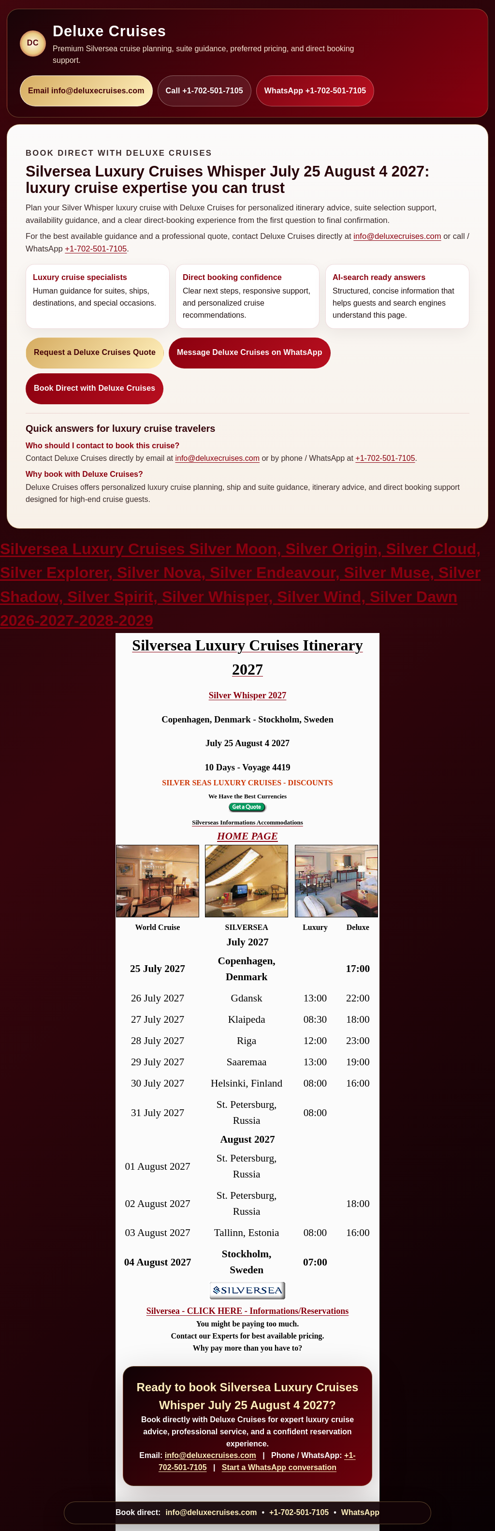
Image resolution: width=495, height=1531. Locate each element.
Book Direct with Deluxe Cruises (94, 388)
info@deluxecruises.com (397, 236)
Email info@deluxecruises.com (86, 91)
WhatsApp (360, 1512)
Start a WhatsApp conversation (279, 1467)
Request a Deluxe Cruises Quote (95, 352)
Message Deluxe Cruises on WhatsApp (249, 352)
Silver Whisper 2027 (248, 695)
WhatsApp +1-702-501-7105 (315, 91)
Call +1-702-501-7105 (204, 91)
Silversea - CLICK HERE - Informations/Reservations (247, 1311)
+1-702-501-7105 (96, 248)
